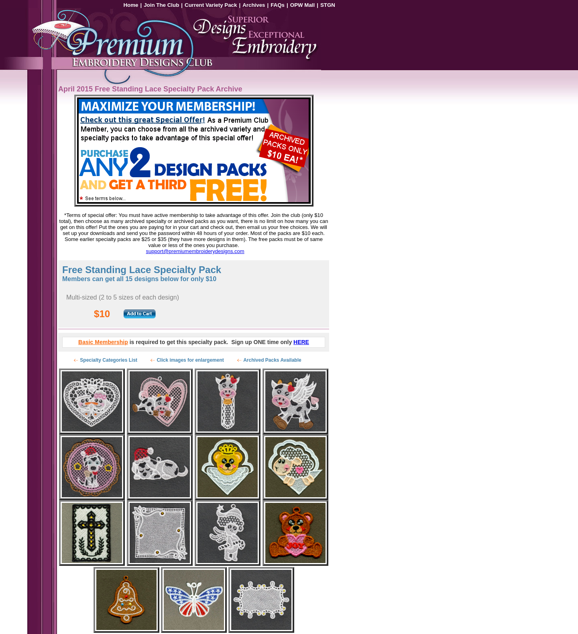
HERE (301, 342)
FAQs (278, 5)
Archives (253, 5)
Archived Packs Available (272, 360)
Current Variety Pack (211, 5)
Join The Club (161, 5)
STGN (327, 5)
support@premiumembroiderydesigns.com (195, 251)
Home (130, 5)
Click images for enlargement (190, 360)
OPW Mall (302, 5)
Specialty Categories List (108, 360)
